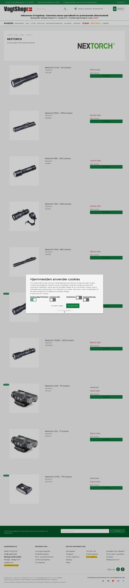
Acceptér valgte (57, 306)
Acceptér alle (73, 306)
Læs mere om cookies (39, 293)
